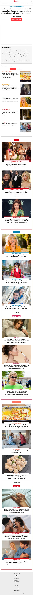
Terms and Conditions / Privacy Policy (16, 593)
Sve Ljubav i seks (16, 568)
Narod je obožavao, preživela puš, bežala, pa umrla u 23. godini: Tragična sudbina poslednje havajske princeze (10, 113)
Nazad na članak (16, 16)
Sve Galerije (16, 228)
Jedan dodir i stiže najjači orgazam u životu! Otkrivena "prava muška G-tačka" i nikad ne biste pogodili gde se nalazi (16, 510)
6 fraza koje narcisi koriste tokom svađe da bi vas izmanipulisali (9, 124)
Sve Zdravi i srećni (16, 482)
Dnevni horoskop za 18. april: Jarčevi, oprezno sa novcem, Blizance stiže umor (16, 307)
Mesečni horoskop (24, 3)
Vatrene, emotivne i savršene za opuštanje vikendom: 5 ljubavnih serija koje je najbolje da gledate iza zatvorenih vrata (10, 88)
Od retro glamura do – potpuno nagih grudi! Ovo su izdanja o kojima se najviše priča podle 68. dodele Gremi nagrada (16, 192)
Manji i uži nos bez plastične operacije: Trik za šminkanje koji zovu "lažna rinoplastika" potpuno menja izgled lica (16, 366)
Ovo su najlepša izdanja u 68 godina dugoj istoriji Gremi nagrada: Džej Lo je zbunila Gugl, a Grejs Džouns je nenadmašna (16, 220)
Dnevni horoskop (4, 3)
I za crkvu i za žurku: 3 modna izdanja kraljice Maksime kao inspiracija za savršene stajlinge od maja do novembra (16, 392)
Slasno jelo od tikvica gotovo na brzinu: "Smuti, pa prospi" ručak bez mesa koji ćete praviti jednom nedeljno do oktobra (10, 75)
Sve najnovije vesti (16, 135)
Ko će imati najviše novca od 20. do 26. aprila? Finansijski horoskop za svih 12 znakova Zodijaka (16, 282)
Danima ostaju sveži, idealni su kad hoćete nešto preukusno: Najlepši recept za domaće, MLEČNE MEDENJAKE (16, 476)
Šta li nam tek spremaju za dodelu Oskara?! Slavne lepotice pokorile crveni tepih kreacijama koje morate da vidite (16, 164)
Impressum (16, 585)
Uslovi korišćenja (16, 590)
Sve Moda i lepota (16, 398)
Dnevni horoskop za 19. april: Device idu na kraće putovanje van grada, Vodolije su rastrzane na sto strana (10, 100)
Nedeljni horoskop (15, 3)
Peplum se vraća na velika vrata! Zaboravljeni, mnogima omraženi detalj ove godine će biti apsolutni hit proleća (16, 340)
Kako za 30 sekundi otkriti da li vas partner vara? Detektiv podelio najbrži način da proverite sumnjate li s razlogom (16, 562)
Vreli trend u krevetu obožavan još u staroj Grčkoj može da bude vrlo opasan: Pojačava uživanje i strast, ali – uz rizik (16, 536)
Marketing (17, 587)
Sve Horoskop (17, 312)
